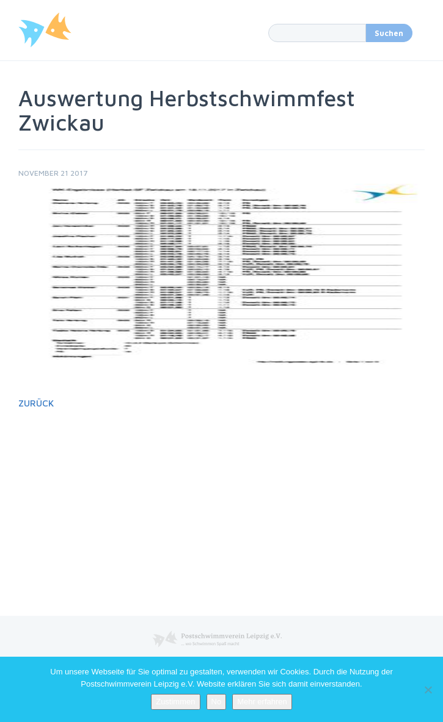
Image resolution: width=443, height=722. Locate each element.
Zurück (36, 403)
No (216, 701)
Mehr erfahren (262, 701)
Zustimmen (175, 701)
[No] (428, 690)
